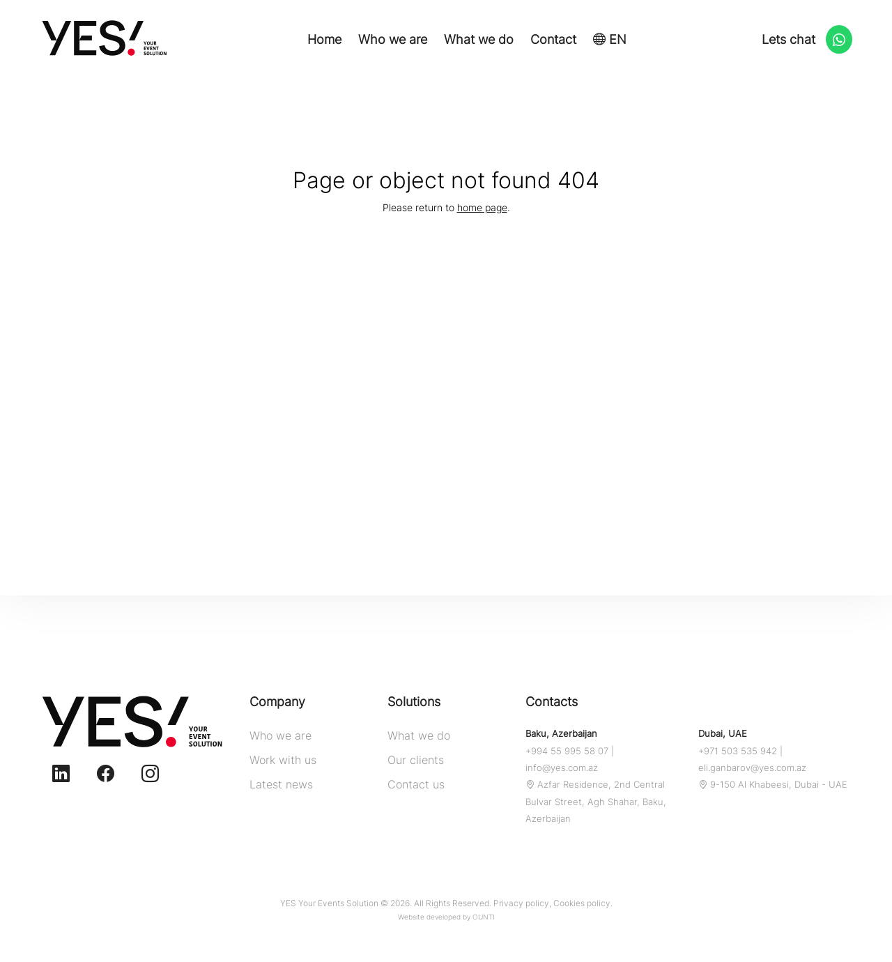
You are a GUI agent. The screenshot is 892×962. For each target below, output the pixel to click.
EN (609, 39)
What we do (479, 39)
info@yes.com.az (561, 767)
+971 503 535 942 (737, 750)
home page (482, 207)
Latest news (281, 784)
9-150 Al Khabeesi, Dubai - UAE (772, 784)
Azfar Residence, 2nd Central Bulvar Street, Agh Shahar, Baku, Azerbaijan (595, 801)
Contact (553, 39)
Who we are (392, 39)
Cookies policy (581, 903)
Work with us (282, 760)
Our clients (415, 760)
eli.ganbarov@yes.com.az (752, 767)
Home (324, 39)
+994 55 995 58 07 (566, 750)
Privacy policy (521, 903)
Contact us (416, 784)
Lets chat (807, 40)
